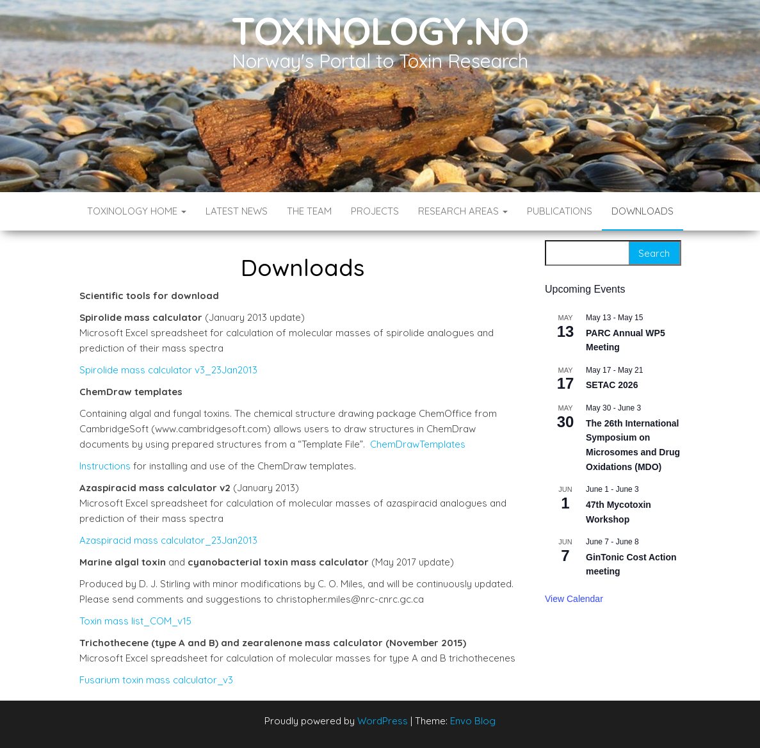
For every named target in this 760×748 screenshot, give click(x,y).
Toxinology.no (380, 30)
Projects (375, 211)
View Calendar (574, 599)
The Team (309, 211)
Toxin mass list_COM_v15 (135, 621)
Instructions (105, 466)
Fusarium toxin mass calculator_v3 (156, 680)
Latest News (237, 211)
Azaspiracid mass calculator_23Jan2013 (168, 540)
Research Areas (463, 211)
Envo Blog (473, 721)
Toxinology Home (136, 211)
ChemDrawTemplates (417, 444)
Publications (559, 211)
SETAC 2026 (612, 385)
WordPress (382, 721)
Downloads (642, 211)
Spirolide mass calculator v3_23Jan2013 (168, 370)
